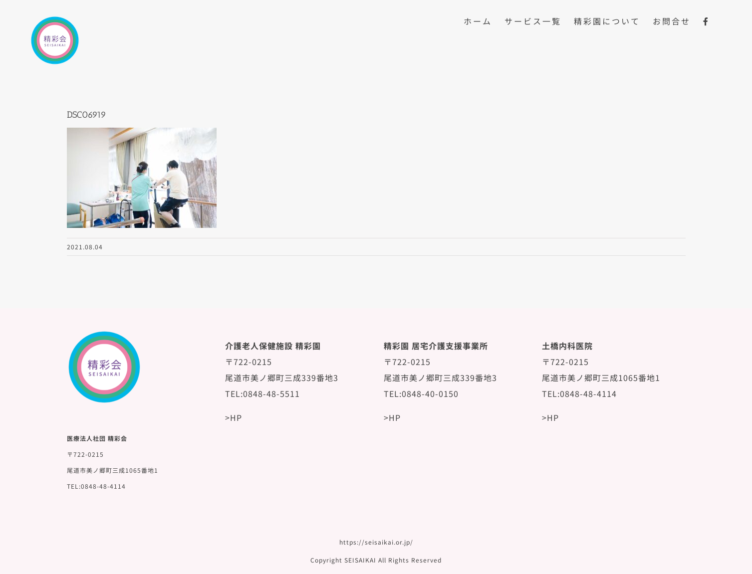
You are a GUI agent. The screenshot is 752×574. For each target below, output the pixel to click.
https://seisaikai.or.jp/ (376, 542)
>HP (233, 417)
